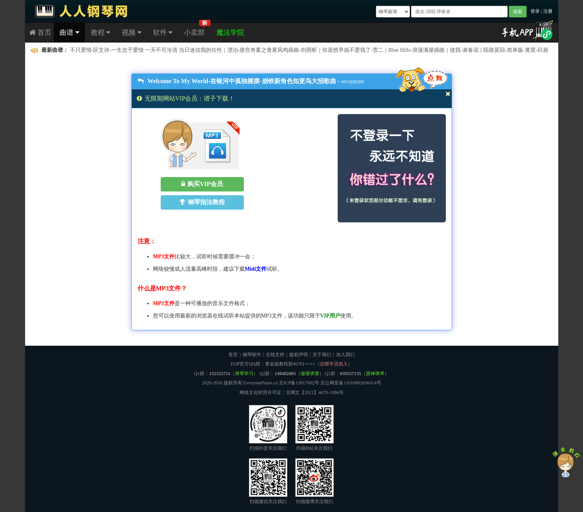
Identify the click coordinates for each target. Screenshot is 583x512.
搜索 (517, 11)
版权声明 (298, 354)
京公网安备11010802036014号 (350, 383)
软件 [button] (163, 32)
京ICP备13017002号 (299, 383)
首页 (40, 32)
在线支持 (275, 354)
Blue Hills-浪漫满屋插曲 (416, 50)
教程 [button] (100, 32)
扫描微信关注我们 (268, 481)
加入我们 (345, 354)
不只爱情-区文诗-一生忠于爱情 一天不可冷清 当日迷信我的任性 (146, 50)
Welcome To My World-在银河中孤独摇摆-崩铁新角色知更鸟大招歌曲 (237, 81)
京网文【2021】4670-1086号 (315, 392)
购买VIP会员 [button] (202, 184)
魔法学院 (230, 32)
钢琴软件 (252, 354)
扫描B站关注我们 (314, 428)
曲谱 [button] (69, 32)
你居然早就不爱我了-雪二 (353, 50)
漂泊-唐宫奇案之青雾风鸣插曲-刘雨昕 (272, 50)
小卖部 (194, 32)
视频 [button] (131, 32)
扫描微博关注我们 (314, 481)
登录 (535, 11)
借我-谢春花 (464, 50)
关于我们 (322, 354)
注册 (547, 11)
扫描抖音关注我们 (268, 428)
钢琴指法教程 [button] (202, 202)
